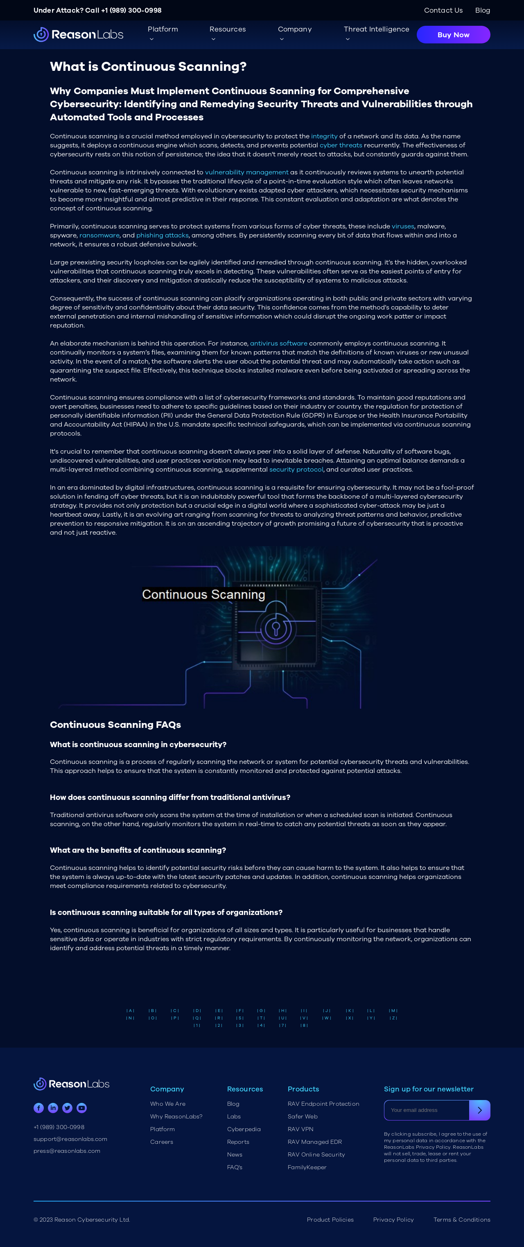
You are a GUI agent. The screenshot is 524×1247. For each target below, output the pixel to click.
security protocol (296, 469)
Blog (482, 10)
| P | (175, 1018)
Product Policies (330, 1220)
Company (295, 29)
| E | (219, 1011)
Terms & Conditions (462, 1220)
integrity (324, 136)
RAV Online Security (316, 1155)
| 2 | (218, 1025)
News (235, 1155)
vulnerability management (247, 172)
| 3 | (240, 1025)
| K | (350, 1011)
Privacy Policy (393, 1220)
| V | (304, 1018)
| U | (283, 1018)
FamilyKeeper (307, 1167)
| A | (130, 1011)
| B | (152, 1011)
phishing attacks (162, 235)
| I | (304, 1011)
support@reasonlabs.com (71, 1139)
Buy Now (454, 35)
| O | (153, 1018)
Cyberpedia (244, 1129)
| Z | (393, 1018)
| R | (219, 1018)
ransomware (99, 235)
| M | (393, 1011)
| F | (240, 1011)
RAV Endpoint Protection (323, 1104)
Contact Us (443, 10)
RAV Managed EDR (315, 1142)
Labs (234, 1116)
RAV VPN (301, 1129)
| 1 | (197, 1025)
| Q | (197, 1018)
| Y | (371, 1018)
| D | (197, 1011)
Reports (238, 1142)
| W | (326, 1018)
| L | (371, 1011)
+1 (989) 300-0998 (131, 10)
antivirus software (278, 343)
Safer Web (302, 1116)
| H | (283, 1011)
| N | (130, 1018)
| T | (261, 1018)
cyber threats (341, 145)
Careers (161, 1142)
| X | (349, 1018)
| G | (261, 1011)
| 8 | (304, 1025)
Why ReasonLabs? (176, 1116)
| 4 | (261, 1025)
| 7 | (282, 1025)
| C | (175, 1011)
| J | (326, 1011)
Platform (162, 1129)
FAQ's (235, 1167)
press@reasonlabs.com (67, 1151)
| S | (240, 1018)
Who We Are (167, 1104)
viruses (403, 226)
